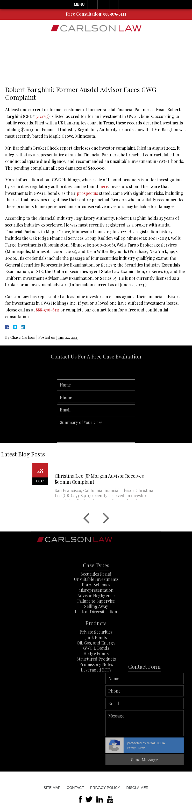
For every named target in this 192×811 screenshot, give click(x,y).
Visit (114, 4)
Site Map (52, 788)
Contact (75, 788)
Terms (180, 748)
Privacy (170, 748)
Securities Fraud (96, 585)
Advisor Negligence (96, 607)
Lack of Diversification (96, 623)
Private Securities (96, 644)
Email (104, 4)
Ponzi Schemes (96, 596)
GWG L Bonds (96, 660)
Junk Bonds (96, 649)
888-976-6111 (114, 14)
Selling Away (96, 618)
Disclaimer (137, 788)
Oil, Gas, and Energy (96, 654)
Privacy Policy (105, 788)
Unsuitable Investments (96, 591)
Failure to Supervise (96, 612)
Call (92, 4)
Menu (79, 4)
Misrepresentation (96, 602)
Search (123, 4)
